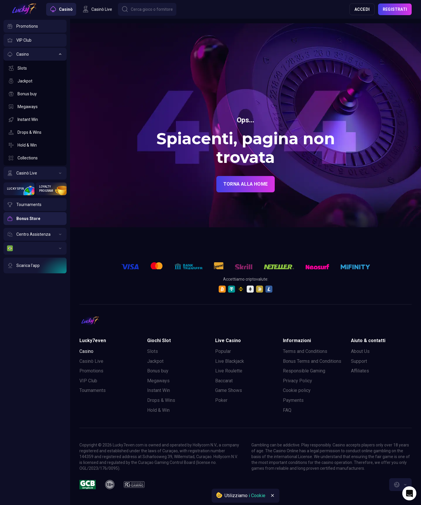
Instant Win (158, 390)
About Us (360, 351)
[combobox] (400, 484)
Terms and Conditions (305, 351)
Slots (152, 351)
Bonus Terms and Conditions (312, 361)
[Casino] (35, 54)
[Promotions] (35, 26)
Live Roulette (228, 371)
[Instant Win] (35, 119)
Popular (223, 351)
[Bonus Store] (35, 218)
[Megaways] (35, 106)
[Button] (147, 9)
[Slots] (35, 68)
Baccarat (224, 380)
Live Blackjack (229, 361)
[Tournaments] (35, 204)
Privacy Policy (297, 380)
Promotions (91, 371)
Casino (86, 351)
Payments (293, 400)
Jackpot (155, 361)
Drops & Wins (161, 400)
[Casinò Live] (35, 173)
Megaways (158, 380)
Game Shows (228, 390)
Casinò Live (91, 361)
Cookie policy (297, 390)
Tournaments (92, 390)
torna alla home (245, 184)
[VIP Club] (35, 40)
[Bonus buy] (35, 93)
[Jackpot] (35, 81)
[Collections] (35, 158)
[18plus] (109, 484)
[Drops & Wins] (35, 132)
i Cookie (257, 495)
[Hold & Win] (35, 145)
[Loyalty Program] (51, 188)
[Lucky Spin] (19, 188)
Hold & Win (158, 410)
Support (359, 361)
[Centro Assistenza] (35, 234)
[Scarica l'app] (35, 265)
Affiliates (360, 371)
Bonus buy (157, 371)
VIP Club (88, 380)
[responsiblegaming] (134, 484)
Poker (221, 400)
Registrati (395, 9)
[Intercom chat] (409, 493)
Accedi (362, 9)
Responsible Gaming (304, 371)
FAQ (287, 410)
